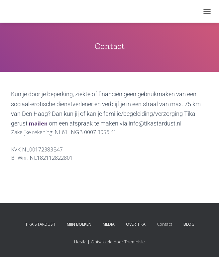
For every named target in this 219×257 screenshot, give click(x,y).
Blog (188, 224)
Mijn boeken (79, 224)
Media (109, 224)
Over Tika (136, 224)
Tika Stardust (40, 224)
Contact (164, 224)
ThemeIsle (134, 242)
